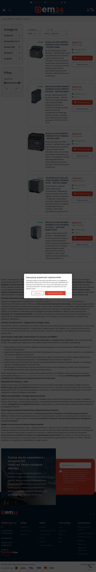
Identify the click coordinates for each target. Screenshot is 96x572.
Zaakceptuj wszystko (55, 293)
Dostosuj (38, 293)
